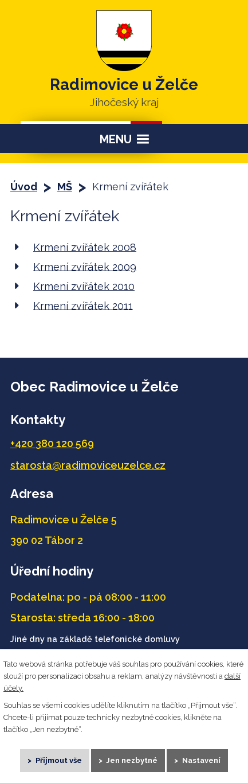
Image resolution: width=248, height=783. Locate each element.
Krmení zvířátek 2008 (84, 247)
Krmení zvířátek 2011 (83, 305)
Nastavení (201, 760)
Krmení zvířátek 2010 (84, 286)
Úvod (23, 187)
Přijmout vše (59, 760)
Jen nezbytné (132, 760)
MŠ (64, 187)
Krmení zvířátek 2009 (84, 266)
